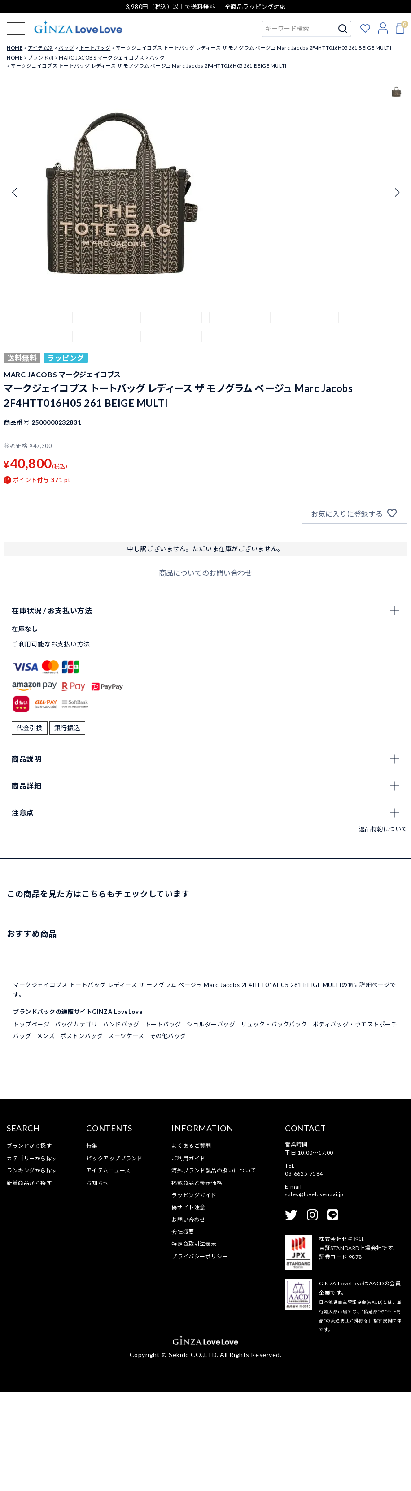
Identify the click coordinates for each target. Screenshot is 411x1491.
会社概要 (182, 1331)
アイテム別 (40, 48)
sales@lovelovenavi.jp (314, 1293)
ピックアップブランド (114, 1257)
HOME (14, 48)
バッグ (66, 48)
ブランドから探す (29, 1245)
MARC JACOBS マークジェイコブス (101, 57)
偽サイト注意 (188, 1306)
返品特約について (383, 927)
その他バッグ (168, 1134)
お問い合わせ (188, 1318)
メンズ (46, 1134)
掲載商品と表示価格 (196, 1282)
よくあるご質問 (191, 1245)
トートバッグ (94, 48)
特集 (91, 1245)
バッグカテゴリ (76, 1123)
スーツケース (126, 1134)
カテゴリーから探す (32, 1257)
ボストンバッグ (81, 1134)
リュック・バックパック (274, 1123)
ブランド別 (41, 57)
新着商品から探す (29, 1282)
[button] (34, 342)
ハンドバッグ (121, 1123)
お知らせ (97, 1282)
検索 (343, 28)
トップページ (31, 1123)
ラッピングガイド (193, 1294)
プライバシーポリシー (199, 1356)
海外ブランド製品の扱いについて (213, 1270)
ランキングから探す (32, 1270)
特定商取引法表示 (193, 1343)
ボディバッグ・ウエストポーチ (355, 1123)
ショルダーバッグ (211, 1123)
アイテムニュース (108, 1270)
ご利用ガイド (188, 1257)
